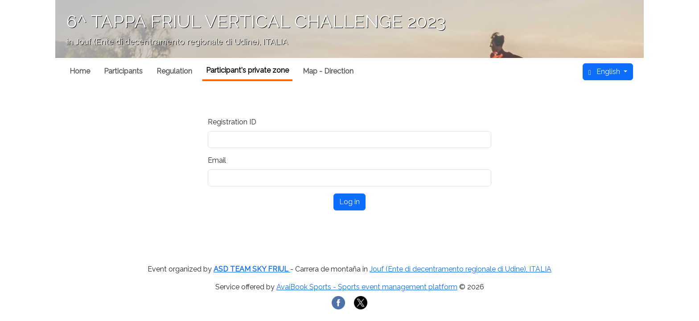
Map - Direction (328, 71)
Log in (349, 202)
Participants (123, 71)
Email (217, 160)
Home (80, 71)
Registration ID (232, 122)
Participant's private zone (247, 70)
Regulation (174, 71)
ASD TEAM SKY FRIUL (252, 269)
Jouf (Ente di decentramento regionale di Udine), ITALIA (460, 269)
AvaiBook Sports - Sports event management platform (366, 287)
